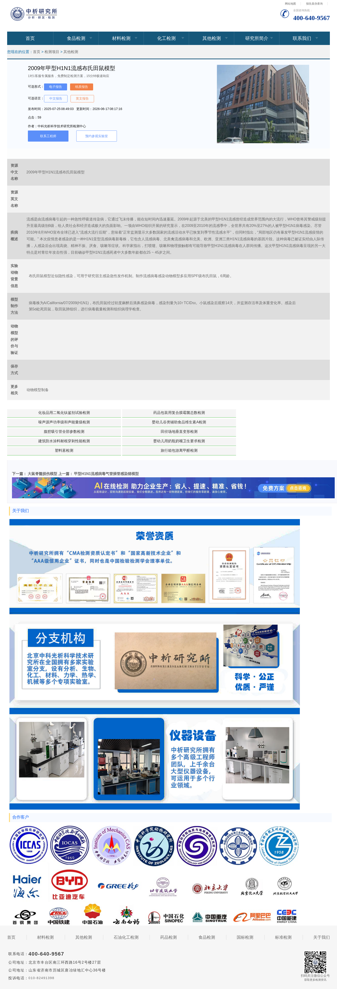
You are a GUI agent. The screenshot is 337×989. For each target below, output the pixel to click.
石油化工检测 (126, 909)
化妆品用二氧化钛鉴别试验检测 (36, 413)
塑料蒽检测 (214, 422)
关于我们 (321, 909)
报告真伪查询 (314, 3)
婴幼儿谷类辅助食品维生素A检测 (214, 413)
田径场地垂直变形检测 (36, 422)
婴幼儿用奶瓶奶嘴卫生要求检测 (154, 422)
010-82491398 (42, 950)
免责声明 (168, 971)
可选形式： (36, 86)
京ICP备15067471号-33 (122, 967)
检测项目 (51, 52)
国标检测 (245, 909)
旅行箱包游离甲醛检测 (273, 422)
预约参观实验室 (96, 136)
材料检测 (121, 38)
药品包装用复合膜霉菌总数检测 (95, 413)
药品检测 (168, 909)
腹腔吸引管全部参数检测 (273, 413)
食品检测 (76, 38)
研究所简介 (256, 38)
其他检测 (211, 38)
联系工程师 (48, 136)
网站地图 (290, 3)
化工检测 (166, 38)
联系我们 (302, 38)
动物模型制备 (38, 390)
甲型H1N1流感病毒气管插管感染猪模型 (106, 445)
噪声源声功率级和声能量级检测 (154, 413)
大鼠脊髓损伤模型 (42, 445)
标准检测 (283, 909)
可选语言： (36, 98)
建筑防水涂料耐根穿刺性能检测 (95, 422)
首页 (30, 38)
